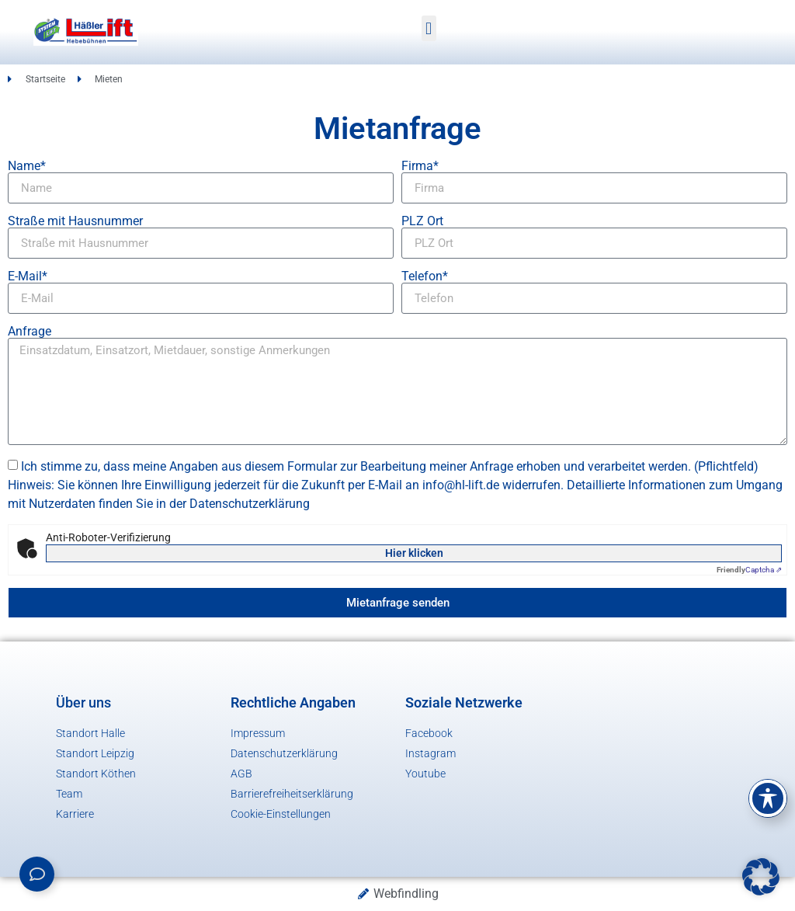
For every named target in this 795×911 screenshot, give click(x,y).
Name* (27, 166)
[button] (429, 28)
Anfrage (29, 331)
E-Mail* (27, 276)
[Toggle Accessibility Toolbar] (767, 798)
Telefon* (424, 276)
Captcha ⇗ (749, 569)
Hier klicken (414, 553)
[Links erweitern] (36, 874)
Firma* (420, 166)
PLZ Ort (422, 221)
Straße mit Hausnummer (75, 221)
